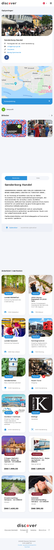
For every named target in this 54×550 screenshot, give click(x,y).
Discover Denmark (11, 530)
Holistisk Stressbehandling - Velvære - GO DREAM (40, 500)
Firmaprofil (24, 530)
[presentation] (49, 115)
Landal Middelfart (11, 297)
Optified (27, 547)
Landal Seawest (11, 341)
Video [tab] (38, 178)
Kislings (34, 417)
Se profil (8, 293)
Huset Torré (36, 381)
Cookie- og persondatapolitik (27, 545)
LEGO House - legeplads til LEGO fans (39, 299)
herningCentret (38, 341)
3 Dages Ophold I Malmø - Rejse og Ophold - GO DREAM (12, 460)
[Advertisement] (27, 155)
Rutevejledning (27, 101)
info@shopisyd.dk (13, 46)
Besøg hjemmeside (14, 52)
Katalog (33, 530)
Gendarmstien (10, 381)
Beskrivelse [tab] (15, 178)
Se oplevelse (10, 454)
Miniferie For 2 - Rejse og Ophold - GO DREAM (40, 460)
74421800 (10, 49)
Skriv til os (42, 530)
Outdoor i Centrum (12, 417)
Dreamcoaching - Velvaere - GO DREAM (13, 499)
